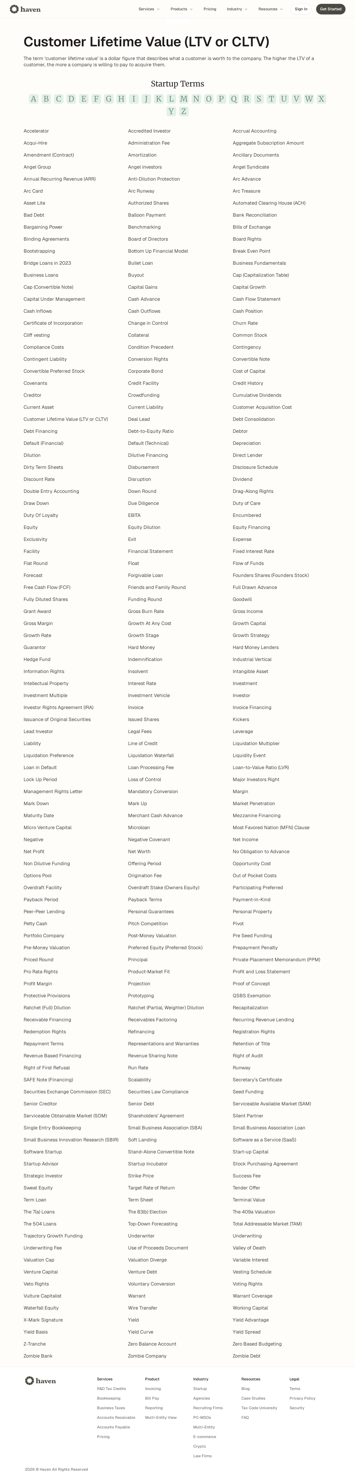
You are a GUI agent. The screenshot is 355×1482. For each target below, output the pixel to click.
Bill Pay (152, 1398)
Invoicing (153, 1388)
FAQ (245, 1417)
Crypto (199, 1446)
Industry (200, 1379)
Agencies (201, 1398)
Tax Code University (259, 1407)
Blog (245, 1388)
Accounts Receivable (116, 1417)
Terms (295, 1388)
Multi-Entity (204, 1427)
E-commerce (204, 1436)
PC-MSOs (202, 1417)
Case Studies (253, 1398)
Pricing (103, 1436)
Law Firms (202, 1455)
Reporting (154, 1407)
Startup (200, 1388)
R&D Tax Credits (111, 1388)
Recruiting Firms (208, 1407)
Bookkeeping (109, 1398)
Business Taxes (111, 1407)
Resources (250, 1379)
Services (105, 1379)
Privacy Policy (303, 1398)
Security (297, 1407)
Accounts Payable (113, 1427)
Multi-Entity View (161, 1417)
